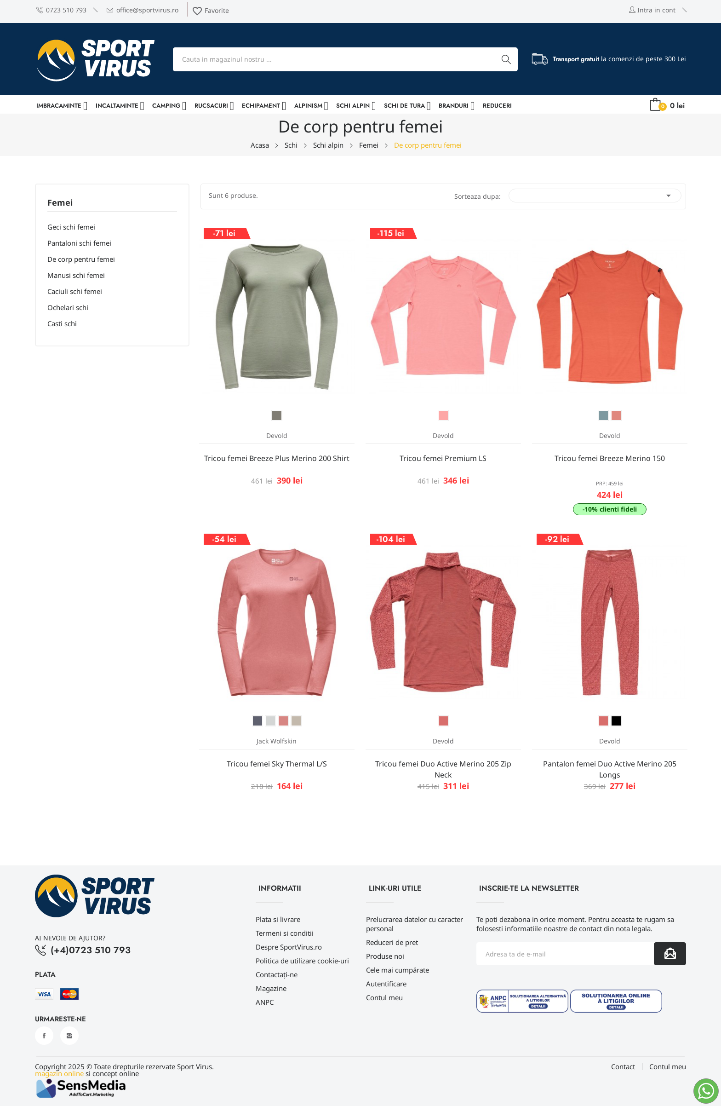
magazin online (59, 1073)
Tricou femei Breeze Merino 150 (610, 458)
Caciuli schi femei (74, 291)
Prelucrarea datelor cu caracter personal (414, 924)
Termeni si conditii (285, 933)
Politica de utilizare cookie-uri (302, 960)
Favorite (210, 10)
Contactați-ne (277, 974)
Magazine (271, 988)
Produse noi (385, 956)
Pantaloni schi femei (79, 243)
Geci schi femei (71, 226)
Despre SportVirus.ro (289, 946)
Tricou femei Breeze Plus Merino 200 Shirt (276, 458)
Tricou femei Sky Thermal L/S (277, 764)
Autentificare (386, 983)
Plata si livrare (278, 919)
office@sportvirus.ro (142, 9)
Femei (60, 203)
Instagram (69, 1035)
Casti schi (62, 323)
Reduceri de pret (392, 942)
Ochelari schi (67, 307)
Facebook (44, 1035)
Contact (623, 1066)
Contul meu (384, 997)
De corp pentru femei (81, 259)
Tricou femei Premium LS (443, 458)
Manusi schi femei (76, 275)
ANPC (265, 1002)
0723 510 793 (61, 9)
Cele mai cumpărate (397, 969)
